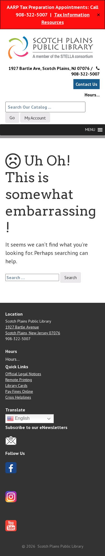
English (18, 418)
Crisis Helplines (18, 397)
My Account (35, 118)
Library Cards (16, 385)
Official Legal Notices (23, 373)
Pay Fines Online (19, 391)
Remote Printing (18, 379)
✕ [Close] (98, 15)
